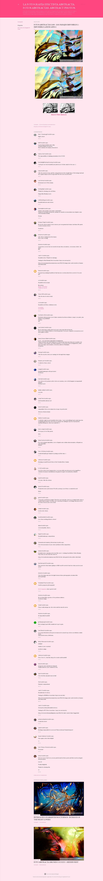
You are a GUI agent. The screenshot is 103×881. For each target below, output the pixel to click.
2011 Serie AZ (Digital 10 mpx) (44, 126)
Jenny (39, 755)
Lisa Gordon (41, 327)
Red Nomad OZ (42, 563)
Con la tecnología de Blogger (51, 874)
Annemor (40, 234)
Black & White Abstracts (58, 115)
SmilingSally (41, 189)
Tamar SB (40, 294)
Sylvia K (40, 486)
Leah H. (40, 255)
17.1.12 (39, 464)
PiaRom (40, 418)
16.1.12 (39, 138)
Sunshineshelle (42, 517)
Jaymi (39, 673)
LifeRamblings (42, 200)
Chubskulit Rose (42, 583)
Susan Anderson (42, 736)
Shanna (40, 270)
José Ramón (41, 630)
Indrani (40, 508)
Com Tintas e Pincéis (43, 747)
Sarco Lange (41, 429)
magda (40, 369)
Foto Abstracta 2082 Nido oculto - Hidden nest (56, 862)
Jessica (40, 551)
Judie (39, 727)
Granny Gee (41, 154)
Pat (39, 682)
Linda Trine (41, 398)
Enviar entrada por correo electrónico (47, 124)
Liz (39, 280)
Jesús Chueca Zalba (43, 338)
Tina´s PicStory (42, 451)
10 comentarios (42, 822)
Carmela (40, 379)
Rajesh (40, 534)
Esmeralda (41, 208)
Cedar (39, 605)
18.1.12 (39, 686)
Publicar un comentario (40, 775)
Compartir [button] (20, 22)
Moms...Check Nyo (42, 286)
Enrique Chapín (42, 222)
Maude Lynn (41, 360)
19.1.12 (39, 715)
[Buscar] (83, 4)
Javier (39, 407)
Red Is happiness (42, 589)
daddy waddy (41, 390)
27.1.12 (39, 771)
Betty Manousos (42, 641)
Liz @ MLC (41, 307)
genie (39, 497)
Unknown (40, 459)
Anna (39, 663)
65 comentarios (42, 864)
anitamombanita (42, 719)
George (40, 352)
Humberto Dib (42, 315)
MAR (39, 142)
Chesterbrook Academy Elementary (47, 542)
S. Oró (39, 468)
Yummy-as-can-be (42, 288)
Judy (39, 170)
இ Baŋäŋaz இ (41, 622)
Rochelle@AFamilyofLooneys (45, 162)
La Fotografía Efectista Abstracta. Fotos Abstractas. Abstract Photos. (49, 6)
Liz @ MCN (41, 308)
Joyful (39, 478)
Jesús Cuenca (41, 440)
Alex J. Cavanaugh (42, 134)
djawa (39, 525)
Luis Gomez (41, 180)
